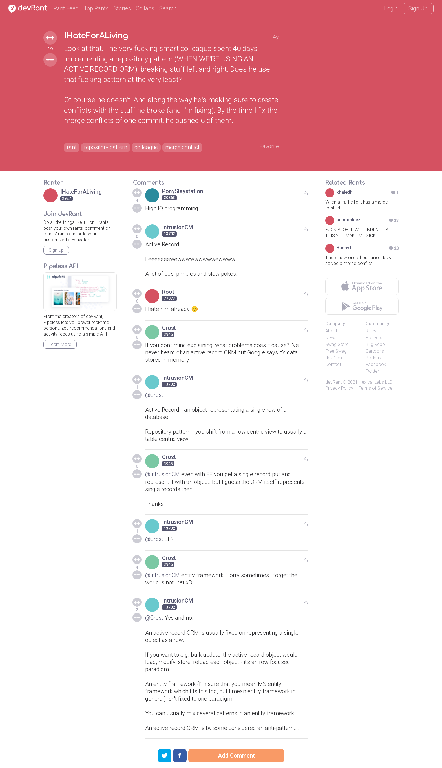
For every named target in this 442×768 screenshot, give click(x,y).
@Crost (154, 395)
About (331, 331)
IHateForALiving (97, 36)
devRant (333, 382)
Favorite (269, 147)
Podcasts (375, 358)
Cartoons (375, 351)
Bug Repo (375, 345)
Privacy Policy (339, 388)
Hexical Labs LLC (375, 382)
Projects (374, 338)
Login (391, 8)
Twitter (372, 371)
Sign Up (418, 8)
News (331, 338)
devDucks (335, 358)
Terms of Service (375, 388)
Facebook (376, 365)
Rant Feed (66, 8)
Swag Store (337, 345)
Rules (371, 331)
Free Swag (336, 351)
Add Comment (236, 755)
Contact (333, 365)
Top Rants (96, 8)
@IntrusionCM (162, 474)
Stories (122, 8)
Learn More (60, 345)
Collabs (145, 8)
